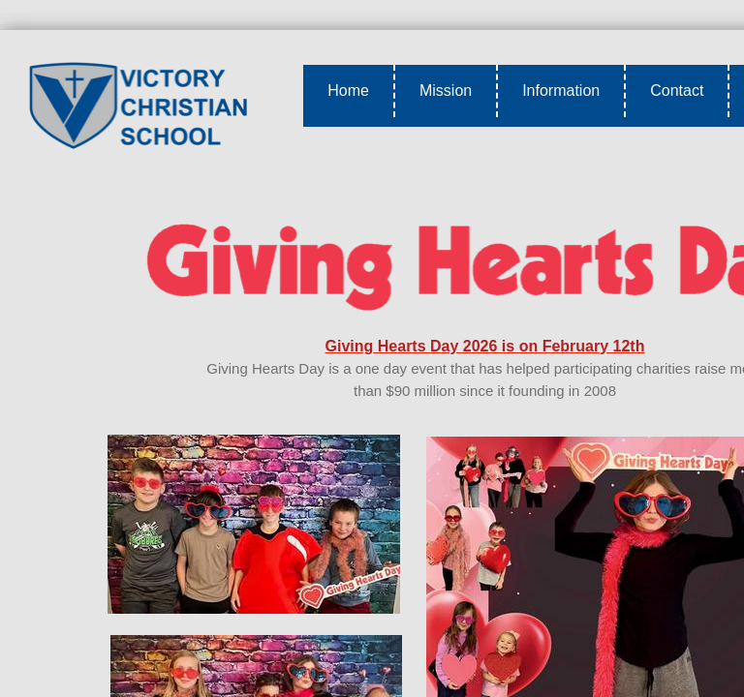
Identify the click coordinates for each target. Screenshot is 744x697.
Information (561, 90)
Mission (445, 90)
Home (348, 90)
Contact (676, 90)
